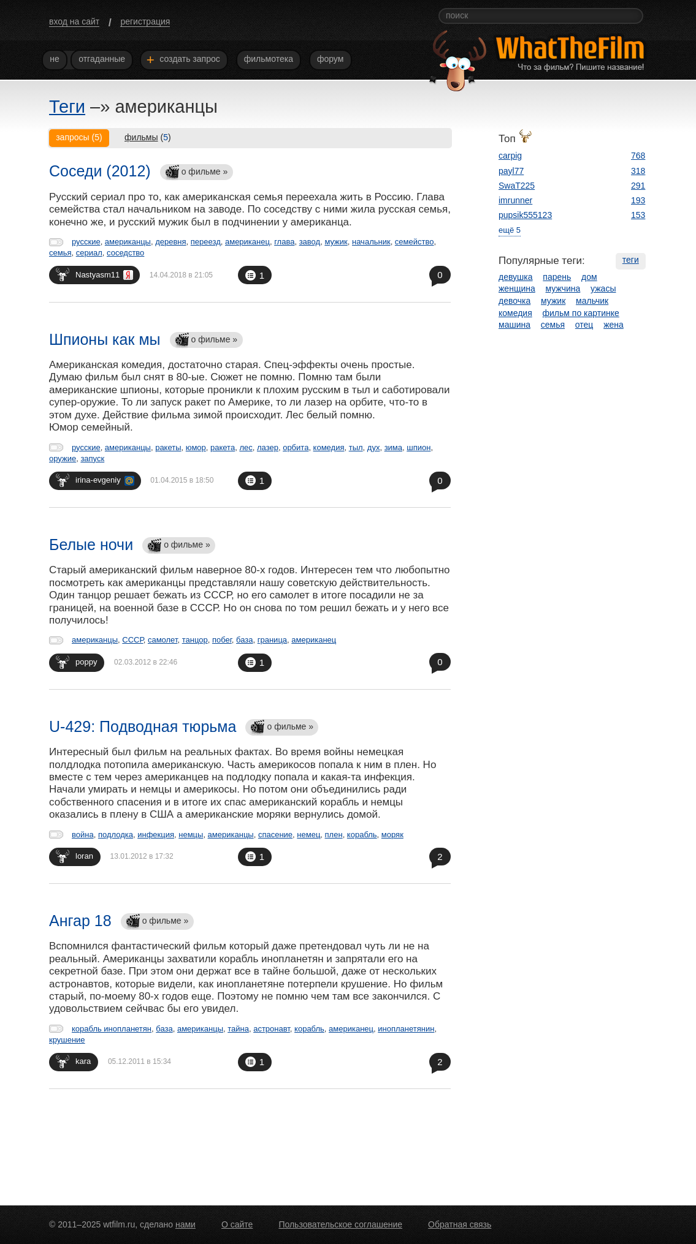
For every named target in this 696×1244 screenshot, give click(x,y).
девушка (516, 277)
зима (393, 447)
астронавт (271, 1028)
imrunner (515, 200)
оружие (62, 458)
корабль (362, 834)
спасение (275, 834)
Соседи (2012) (100, 170)
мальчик (592, 301)
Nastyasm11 (94, 274)
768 (638, 155)
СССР (132, 639)
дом (589, 277)
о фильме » (196, 172)
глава (284, 241)
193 (638, 200)
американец (247, 241)
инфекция (155, 834)
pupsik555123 (525, 215)
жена (613, 325)
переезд (206, 241)
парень (557, 277)
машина (514, 325)
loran (74, 856)
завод (309, 241)
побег (222, 639)
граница (272, 639)
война (83, 834)
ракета (222, 447)
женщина (517, 288)
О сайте (237, 1224)
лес (245, 447)
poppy (76, 662)
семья (60, 252)
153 (638, 215)
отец (584, 325)
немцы (190, 834)
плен (334, 834)
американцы (128, 241)
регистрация (145, 21)
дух (373, 447)
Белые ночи (91, 544)
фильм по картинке (581, 313)
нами (185, 1224)
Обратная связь (459, 1224)
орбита (295, 447)
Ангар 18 (80, 920)
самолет (163, 639)
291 (638, 185)
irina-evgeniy (95, 480)
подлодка (115, 834)
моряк (392, 834)
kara (73, 1061)
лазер (267, 447)
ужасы (603, 288)
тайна (238, 1028)
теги (630, 260)
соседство (125, 252)
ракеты (168, 447)
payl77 (511, 171)
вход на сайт (74, 21)
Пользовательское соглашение (340, 1224)
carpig (510, 155)
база (244, 639)
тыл (356, 447)
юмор (196, 447)
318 (638, 171)
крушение (67, 1039)
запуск (92, 458)
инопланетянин (406, 1028)
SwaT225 (517, 185)
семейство (414, 241)
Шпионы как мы (105, 339)
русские (86, 241)
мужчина (563, 288)
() (147, 137)
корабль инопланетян (111, 1028)
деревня (170, 241)
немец (308, 834)
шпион (418, 447)
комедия (329, 447)
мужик (335, 241)
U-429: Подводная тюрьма (142, 726)
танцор (195, 639)
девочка (514, 301)
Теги (67, 106)
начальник (371, 241)
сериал (89, 252)
